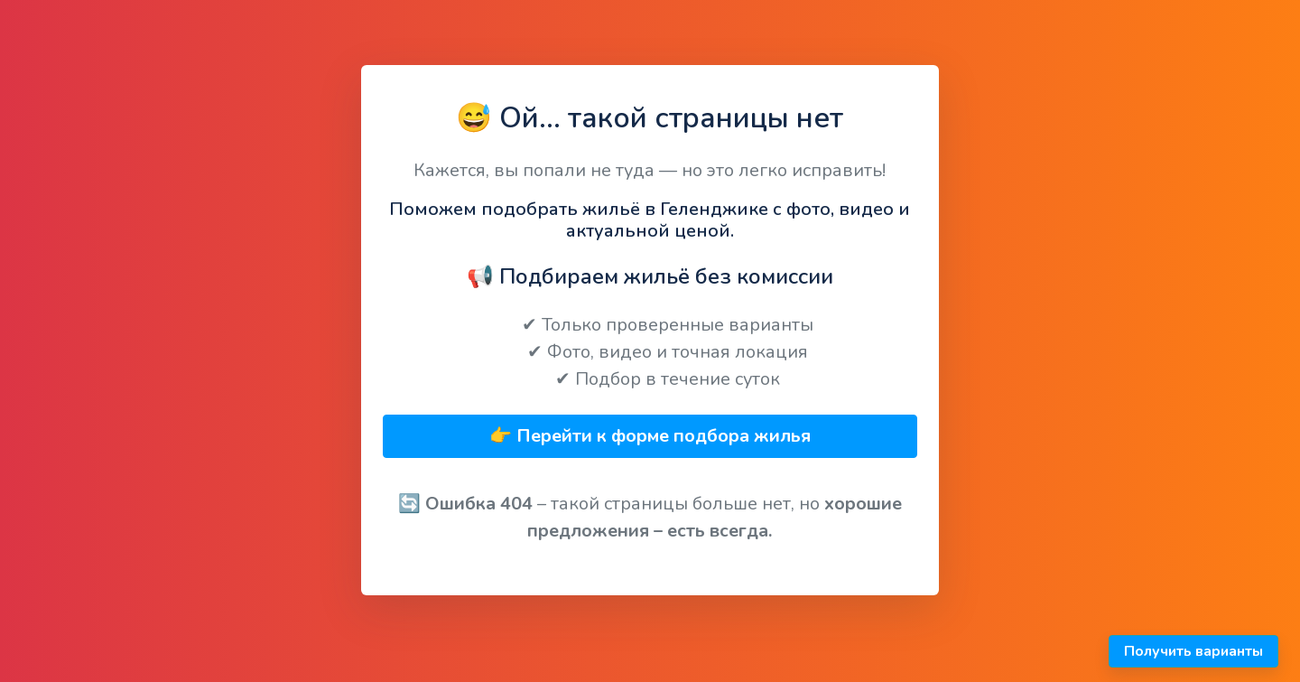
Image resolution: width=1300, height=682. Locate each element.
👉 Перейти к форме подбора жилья (650, 436)
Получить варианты (1193, 651)
